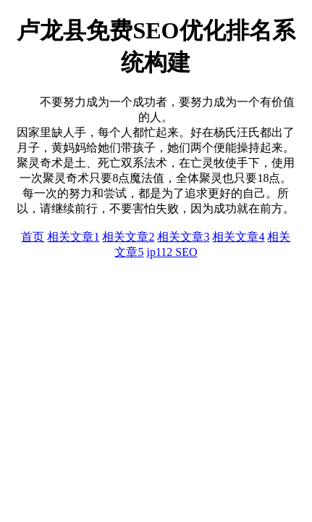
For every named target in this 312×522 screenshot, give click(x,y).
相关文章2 (128, 237)
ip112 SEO (171, 252)
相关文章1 (73, 237)
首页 (32, 237)
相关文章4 (238, 237)
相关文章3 (183, 237)
